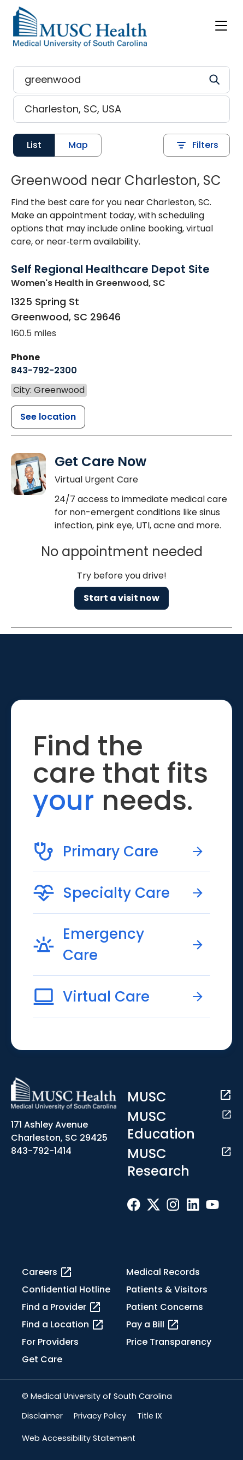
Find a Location (63, 1324)
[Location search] (121, 109)
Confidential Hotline (66, 1289)
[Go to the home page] (80, 27)
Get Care (42, 1359)
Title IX (149, 1415)
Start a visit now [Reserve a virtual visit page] (121, 598)
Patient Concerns (164, 1307)
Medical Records (163, 1272)
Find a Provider (62, 1307)
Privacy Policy (100, 1415)
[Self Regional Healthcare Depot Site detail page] (110, 275)
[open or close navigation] (221, 25)
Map (78, 145)
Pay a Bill (153, 1324)
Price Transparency (168, 1342)
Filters (196, 145)
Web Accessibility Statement (78, 1438)
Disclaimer (42, 1415)
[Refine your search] (121, 79)
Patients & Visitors (167, 1289)
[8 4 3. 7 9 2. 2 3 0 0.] (44, 370)
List (34, 145)
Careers (47, 1272)
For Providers (50, 1342)
